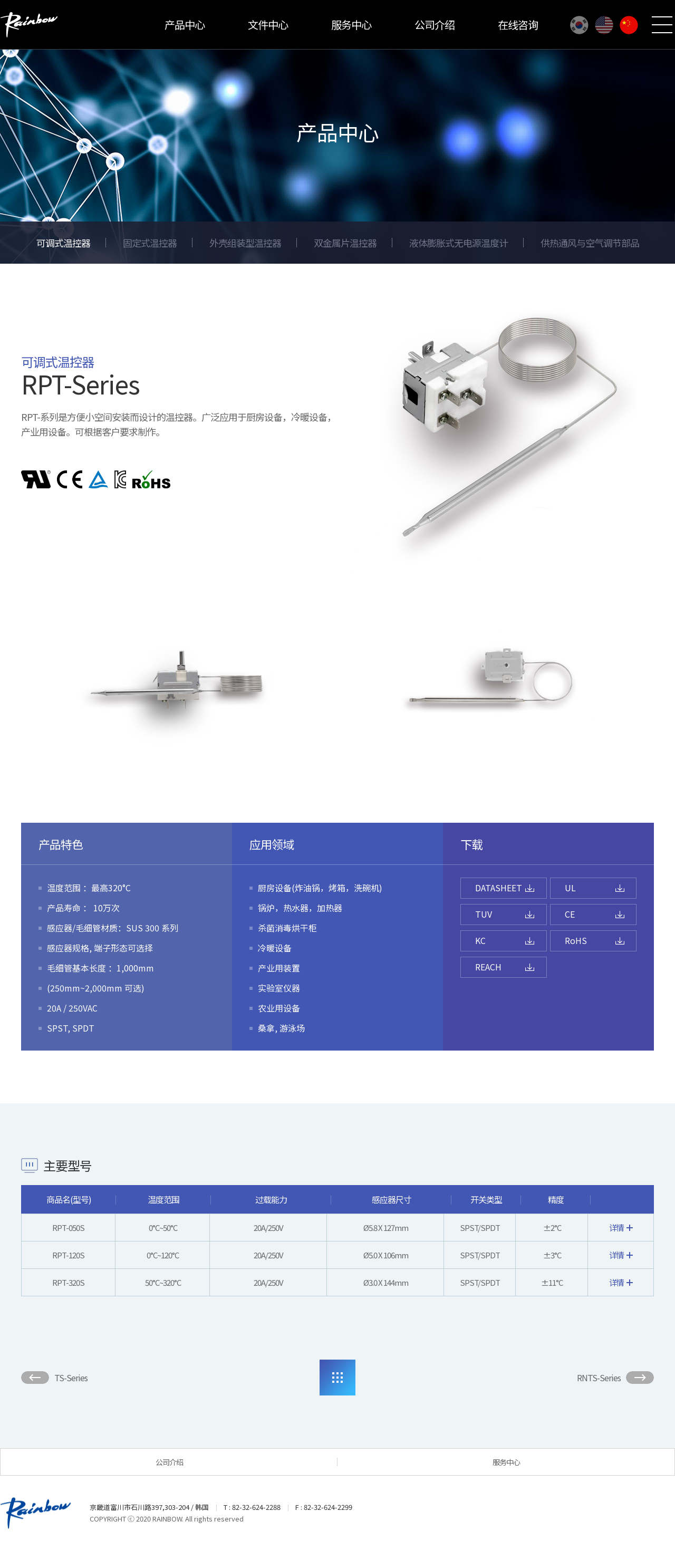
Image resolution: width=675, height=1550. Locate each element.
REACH (488, 966)
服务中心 (351, 24)
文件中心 (268, 24)
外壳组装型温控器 (245, 242)
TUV (483, 914)
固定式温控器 (150, 242)
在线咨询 (518, 24)
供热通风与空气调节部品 (590, 242)
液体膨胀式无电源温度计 (458, 242)
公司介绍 (434, 24)
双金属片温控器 (345, 242)
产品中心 (185, 24)
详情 (621, 1227)
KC (480, 940)
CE (570, 914)
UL (570, 887)
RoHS (576, 940)
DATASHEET (498, 887)
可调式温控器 (63, 242)
